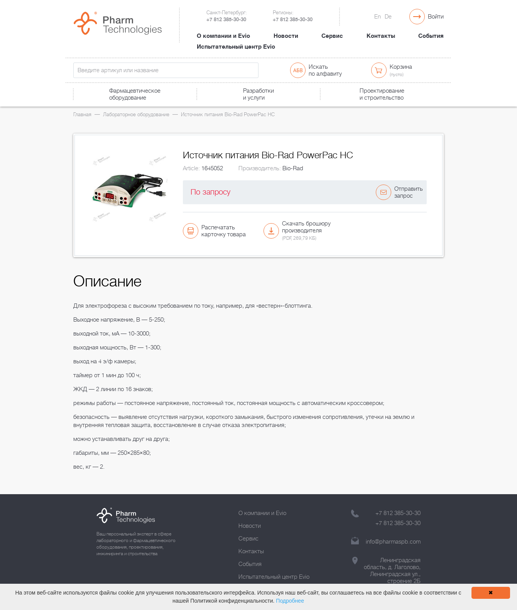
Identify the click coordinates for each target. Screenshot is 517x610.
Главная (82, 114)
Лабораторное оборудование (136, 114)
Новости (286, 35)
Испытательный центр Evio (236, 46)
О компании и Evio (223, 35)
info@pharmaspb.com (393, 541)
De (388, 16)
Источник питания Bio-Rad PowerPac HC (228, 114)
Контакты (381, 35)
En (377, 16)
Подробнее (290, 601)
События (431, 35)
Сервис (332, 35)
